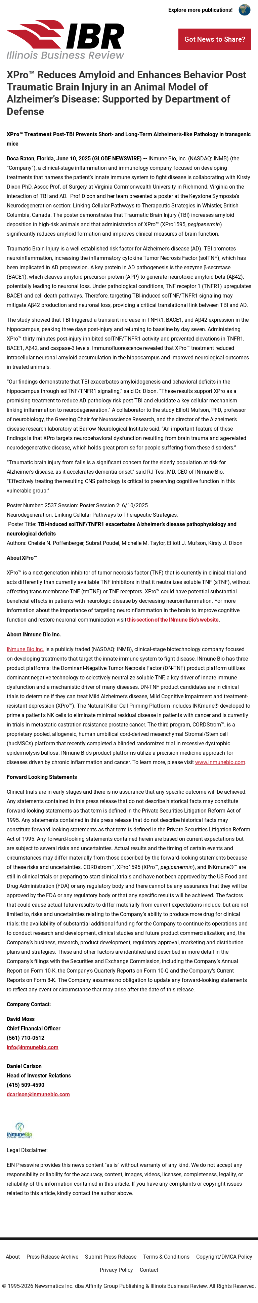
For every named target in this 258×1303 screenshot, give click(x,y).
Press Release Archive (52, 1257)
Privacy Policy (116, 1270)
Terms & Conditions (166, 1257)
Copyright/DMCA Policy (224, 1257)
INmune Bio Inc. (25, 649)
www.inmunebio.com (220, 762)
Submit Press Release (110, 1257)
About (13, 1257)
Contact (149, 1270)
